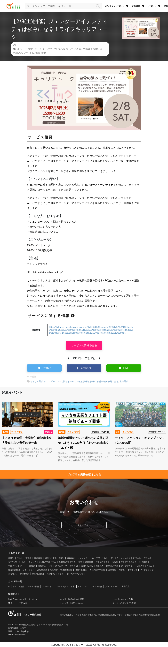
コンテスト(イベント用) (64, 586)
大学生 (122, 569)
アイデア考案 (127, 565)
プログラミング (15, 565)
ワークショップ (147, 569)
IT (25, 565)
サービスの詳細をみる (84, 345)
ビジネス (137, 558)
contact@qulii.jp (21, 631)
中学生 (20, 558)
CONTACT (84, 525)
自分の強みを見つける (107, 381)
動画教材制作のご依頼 (150, 614)
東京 (80, 562)
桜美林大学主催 (102, 562)
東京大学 (54, 569)
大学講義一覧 (138, 6)
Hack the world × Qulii (122, 599)
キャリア (32, 562)
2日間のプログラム (67, 562)
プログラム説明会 (128, 562)
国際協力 (100, 565)
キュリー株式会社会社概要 (72, 599)
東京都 (28, 558)
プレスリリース (112, 586)
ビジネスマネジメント (76, 573)
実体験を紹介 (90, 49)
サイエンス (82, 558)
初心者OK (12, 573)
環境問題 (112, 569)
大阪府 (115, 562)
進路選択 (40, 53)
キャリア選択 (25, 49)
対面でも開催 (81, 569)
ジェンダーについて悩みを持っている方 (57, 49)
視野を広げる (87, 565)
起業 (50, 565)
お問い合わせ (66, 614)
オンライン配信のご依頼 (128, 614)
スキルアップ (61, 565)
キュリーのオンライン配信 (124, 603)
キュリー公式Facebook (71, 603)
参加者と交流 (38, 573)
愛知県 (32, 565)
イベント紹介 (18, 586)
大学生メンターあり (17, 562)
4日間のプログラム (144, 565)
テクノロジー (28, 569)
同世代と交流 (112, 565)
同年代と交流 (50, 558)
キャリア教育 (33, 586)
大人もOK (74, 565)
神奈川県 (89, 562)
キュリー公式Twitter (18, 603)
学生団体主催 (66, 569)
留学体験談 (24, 573)
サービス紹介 (96, 586)
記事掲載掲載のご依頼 (105, 614)
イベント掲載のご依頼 (84, 614)
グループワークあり (99, 558)
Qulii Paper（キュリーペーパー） (23, 599)
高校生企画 (42, 569)
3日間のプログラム (47, 562)
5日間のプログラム (55, 573)
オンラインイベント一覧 (116, 6)
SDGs (61, 558)
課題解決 (148, 558)
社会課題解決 (14, 569)
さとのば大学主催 (97, 569)
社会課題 (143, 562)
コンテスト (47, 586)
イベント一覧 (154, 6)
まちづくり (132, 569)
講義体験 (71, 558)
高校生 (11, 558)
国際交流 (42, 565)
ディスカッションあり (120, 558)
